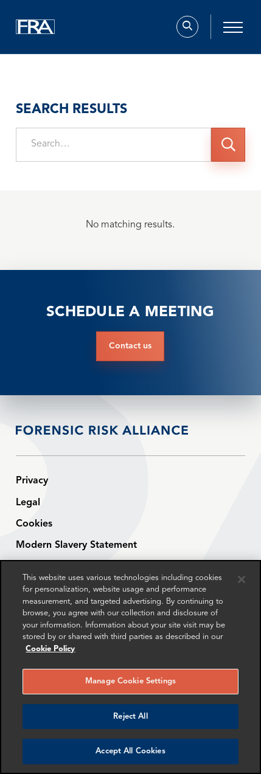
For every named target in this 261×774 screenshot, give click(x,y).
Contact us (130, 346)
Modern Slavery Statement (76, 545)
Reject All (130, 716)
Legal (28, 503)
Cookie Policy (50, 649)
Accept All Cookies (130, 751)
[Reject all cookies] (241, 579)
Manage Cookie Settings (130, 681)
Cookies (34, 524)
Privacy (32, 481)
